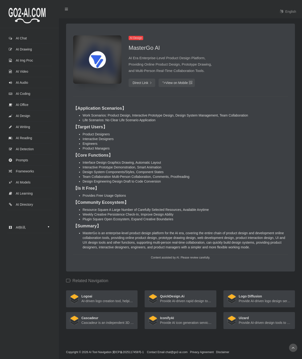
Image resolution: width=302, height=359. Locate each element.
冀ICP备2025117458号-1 (128, 352)
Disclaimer (222, 352)
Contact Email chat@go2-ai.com (167, 352)
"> (177, 82)
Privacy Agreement (202, 352)
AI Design (136, 38)
